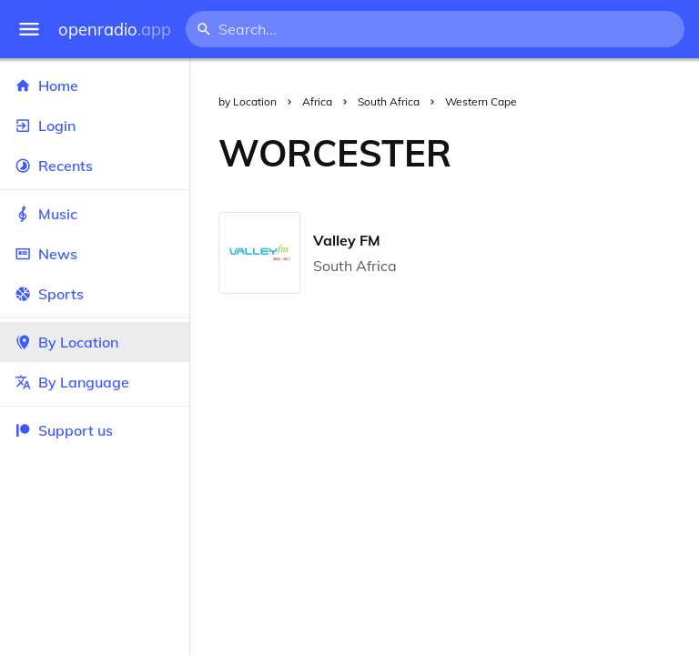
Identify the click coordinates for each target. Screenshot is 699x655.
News (94, 254)
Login (94, 126)
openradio (114, 29)
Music (94, 214)
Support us (64, 430)
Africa (317, 101)
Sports (94, 294)
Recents (94, 166)
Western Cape (481, 101)
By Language (94, 382)
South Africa (389, 101)
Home (94, 86)
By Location (94, 342)
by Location (247, 101)
